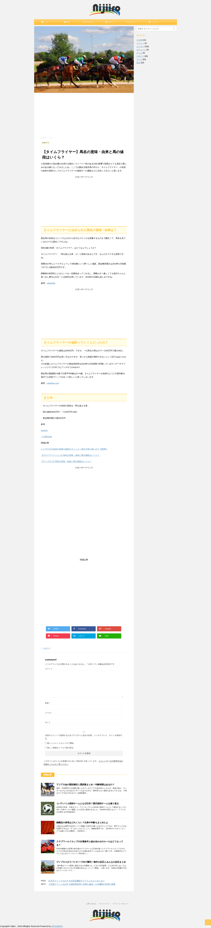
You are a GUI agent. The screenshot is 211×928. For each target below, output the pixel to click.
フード (139, 59)
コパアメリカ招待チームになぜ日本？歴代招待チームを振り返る (87, 803)
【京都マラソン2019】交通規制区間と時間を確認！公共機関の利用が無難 (81, 884)
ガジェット (141, 50)
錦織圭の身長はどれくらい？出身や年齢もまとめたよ (82, 822)
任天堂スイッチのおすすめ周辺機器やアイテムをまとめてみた (76, 881)
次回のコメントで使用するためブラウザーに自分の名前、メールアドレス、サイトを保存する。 (83, 737)
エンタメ (140, 46)
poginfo (44, 430)
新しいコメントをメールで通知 (60, 743)
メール (48, 713)
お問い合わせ (91, 904)
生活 (138, 63)
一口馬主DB (46, 436)
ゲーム (139, 53)
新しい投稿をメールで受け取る (60, 748)
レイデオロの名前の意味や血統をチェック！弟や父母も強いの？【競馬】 (74, 449)
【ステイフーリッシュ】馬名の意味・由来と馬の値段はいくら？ (70, 455)
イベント (140, 43)
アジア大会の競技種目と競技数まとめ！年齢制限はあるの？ (85, 784)
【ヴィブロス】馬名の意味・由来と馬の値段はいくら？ (66, 461)
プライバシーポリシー (120, 904)
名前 (47, 703)
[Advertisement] (84, 114)
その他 (139, 40)
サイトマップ (104, 904)
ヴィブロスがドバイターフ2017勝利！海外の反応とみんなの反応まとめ (91, 862)
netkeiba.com (53, 383)
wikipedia (51, 283)
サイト (48, 722)
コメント (48, 669)
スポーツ (46, 648)
